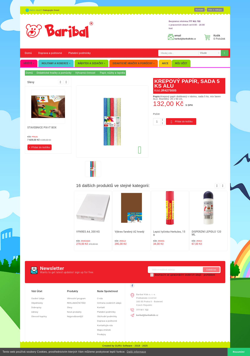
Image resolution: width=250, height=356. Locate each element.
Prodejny (101, 334)
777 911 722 (142, 310)
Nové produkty (74, 312)
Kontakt (199, 10)
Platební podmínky (79, 53)
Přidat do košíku (181, 122)
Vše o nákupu (215, 10)
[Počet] (157, 121)
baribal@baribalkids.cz (185, 39)
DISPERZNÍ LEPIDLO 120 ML (206, 233)
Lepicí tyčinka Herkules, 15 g (169, 233)
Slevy (69, 307)
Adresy (34, 312)
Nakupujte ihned (51, 10)
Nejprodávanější (75, 316)
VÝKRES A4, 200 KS (88, 231)
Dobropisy (36, 307)
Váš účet (36, 291)
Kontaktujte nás (105, 325)
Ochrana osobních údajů (109, 303)
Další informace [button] (136, 351)
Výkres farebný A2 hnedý (129, 231)
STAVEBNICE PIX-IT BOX (42, 127)
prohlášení (209, 275)
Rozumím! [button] (239, 352)
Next (66, 81)
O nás (100, 298)
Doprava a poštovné (50, 53)
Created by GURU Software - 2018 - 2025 (125, 345)
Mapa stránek (104, 330)
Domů (28, 53)
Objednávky (37, 303)
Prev (60, 81)
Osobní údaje (37, 298)
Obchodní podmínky (107, 316)
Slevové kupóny (39, 316)
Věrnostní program (76, 298)
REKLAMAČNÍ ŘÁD (76, 303)
